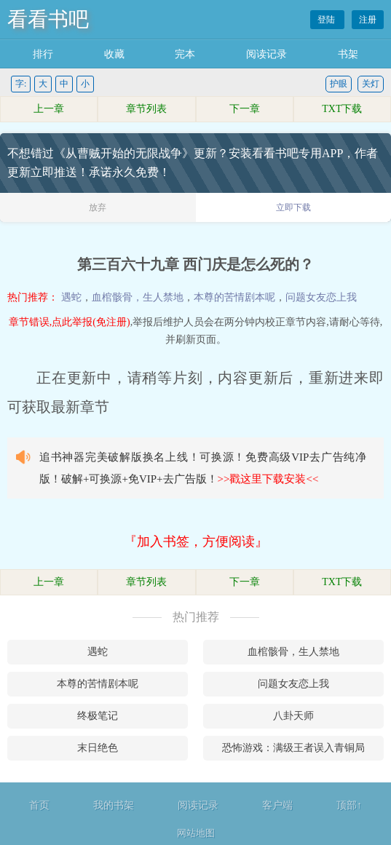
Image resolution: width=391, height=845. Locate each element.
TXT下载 (342, 108)
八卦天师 (293, 715)
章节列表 (146, 108)
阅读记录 (266, 54)
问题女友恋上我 (321, 297)
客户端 (277, 805)
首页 (39, 805)
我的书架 (113, 805)
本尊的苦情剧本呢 (234, 297)
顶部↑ (349, 805)
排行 (43, 54)
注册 (367, 20)
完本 (185, 54)
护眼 (338, 84)
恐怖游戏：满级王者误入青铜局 (293, 747)
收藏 (114, 54)
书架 (348, 54)
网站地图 (196, 833)
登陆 (327, 20)
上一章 (48, 108)
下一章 (244, 108)
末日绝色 (97, 747)
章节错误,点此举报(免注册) (69, 322)
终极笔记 (97, 715)
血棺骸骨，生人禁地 (137, 297)
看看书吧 (48, 19)
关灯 (370, 84)
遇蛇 (71, 297)
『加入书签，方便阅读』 (196, 541)
